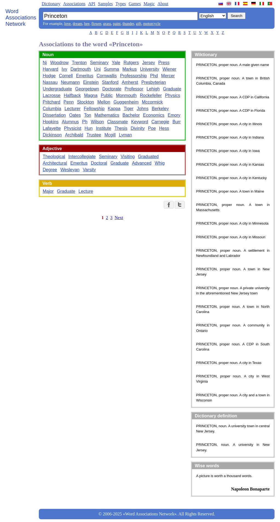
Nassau (50, 82)
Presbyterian (153, 82)
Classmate (117, 121)
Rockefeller (151, 95)
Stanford (110, 82)
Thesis (121, 128)
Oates (75, 115)
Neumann (70, 82)
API (91, 3)
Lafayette (52, 128)
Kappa (114, 108)
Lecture (85, 191)
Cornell (66, 75)
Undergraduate (57, 89)
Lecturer (73, 108)
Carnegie (160, 121)
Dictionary (51, 3)
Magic (149, 3)
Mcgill (110, 135)
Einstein (91, 82)
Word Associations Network (20, 17)
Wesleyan (70, 169)
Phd (154, 75)
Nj (45, 62)
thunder (128, 24)
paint (117, 24)
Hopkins (51, 121)
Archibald (74, 135)
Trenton (79, 62)
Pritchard (51, 102)
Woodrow (59, 62)
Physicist (72, 128)
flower (96, 24)
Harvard (50, 69)
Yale (116, 62)
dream (77, 24)
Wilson (97, 121)
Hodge (49, 75)
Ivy (64, 69)
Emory (174, 115)
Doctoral (99, 163)
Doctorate (111, 89)
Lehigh (153, 89)
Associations (74, 3)
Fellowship (94, 108)
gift (138, 24)
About (163, 3)
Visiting (128, 156)
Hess (164, 128)
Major (48, 191)
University (149, 69)
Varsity (89, 169)
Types (120, 3)
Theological (54, 156)
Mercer (168, 75)
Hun (88, 128)
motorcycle (152, 24)
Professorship (133, 75)
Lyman (125, 135)
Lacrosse (51, 95)
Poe (152, 128)
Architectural (55, 163)
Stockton (85, 102)
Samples (105, 3)
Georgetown (87, 89)
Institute (103, 128)
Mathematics (106, 115)
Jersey (148, 62)
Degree (50, 169)
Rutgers (131, 62)
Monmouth (126, 95)
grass (107, 24)
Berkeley (160, 108)
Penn (68, 102)
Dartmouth (81, 69)
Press (164, 62)
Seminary (99, 62)
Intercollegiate (82, 156)
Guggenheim (126, 102)
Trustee (93, 135)
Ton (87, 115)
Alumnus (70, 121)
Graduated (148, 156)
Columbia (52, 108)
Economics (153, 115)
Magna (90, 95)
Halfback (72, 95)
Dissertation (54, 115)
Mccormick (152, 102)
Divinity (138, 128)
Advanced (141, 163)
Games (135, 3)
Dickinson (52, 135)
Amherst (130, 82)
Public (107, 95)
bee (86, 24)
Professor (134, 89)
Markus (129, 69)
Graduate (172, 89)
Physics (172, 95)
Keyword (139, 121)
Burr (177, 121)
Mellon (103, 102)
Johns (142, 108)
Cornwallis (107, 75)
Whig (160, 163)
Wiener (169, 69)
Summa (111, 69)
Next (119, 217)
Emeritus (84, 75)
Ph (85, 121)
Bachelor (131, 115)
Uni (97, 69)
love (67, 24)
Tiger (128, 108)
